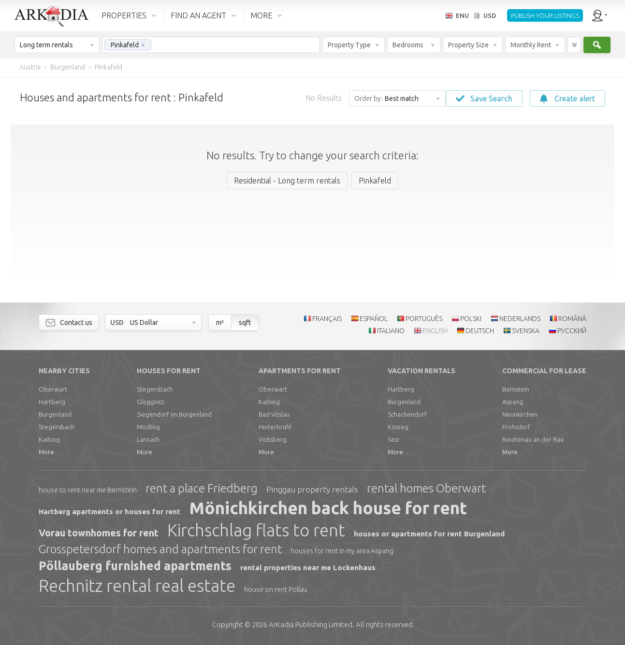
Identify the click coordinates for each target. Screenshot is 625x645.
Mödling (148, 426)
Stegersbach (56, 426)
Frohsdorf (516, 426)
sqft (245, 322)
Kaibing (49, 439)
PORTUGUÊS (424, 318)
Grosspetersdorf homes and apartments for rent (160, 549)
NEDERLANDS (519, 318)
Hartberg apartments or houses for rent (109, 511)
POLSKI (470, 318)
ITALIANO (391, 331)
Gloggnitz (150, 401)
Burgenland (55, 414)
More (46, 452)
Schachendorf (407, 414)
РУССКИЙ (571, 331)
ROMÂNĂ (572, 318)
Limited (310, 624)
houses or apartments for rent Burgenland (429, 534)
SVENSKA (525, 331)
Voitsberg (273, 439)
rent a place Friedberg (201, 488)
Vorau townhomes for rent (99, 532)
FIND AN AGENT (198, 15)
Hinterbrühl (275, 426)
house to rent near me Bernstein (88, 490)
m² (220, 322)
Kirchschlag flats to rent (256, 530)
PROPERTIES (124, 15)
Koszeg (398, 426)
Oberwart (53, 389)
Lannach (148, 439)
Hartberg (52, 401)
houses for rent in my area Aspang (342, 551)
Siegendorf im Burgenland (174, 414)
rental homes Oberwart (426, 488)
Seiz (393, 439)
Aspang (512, 401)
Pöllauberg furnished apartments (135, 566)
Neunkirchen (520, 414)
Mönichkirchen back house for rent (328, 508)
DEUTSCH (479, 331)
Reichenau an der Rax (532, 439)
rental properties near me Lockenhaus (308, 567)
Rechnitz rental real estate (137, 585)
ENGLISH (435, 331)
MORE (261, 15)
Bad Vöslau (274, 414)
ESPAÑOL (374, 318)
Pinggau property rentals (312, 489)
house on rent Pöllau (275, 589)
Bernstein (515, 389)
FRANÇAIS (327, 318)
